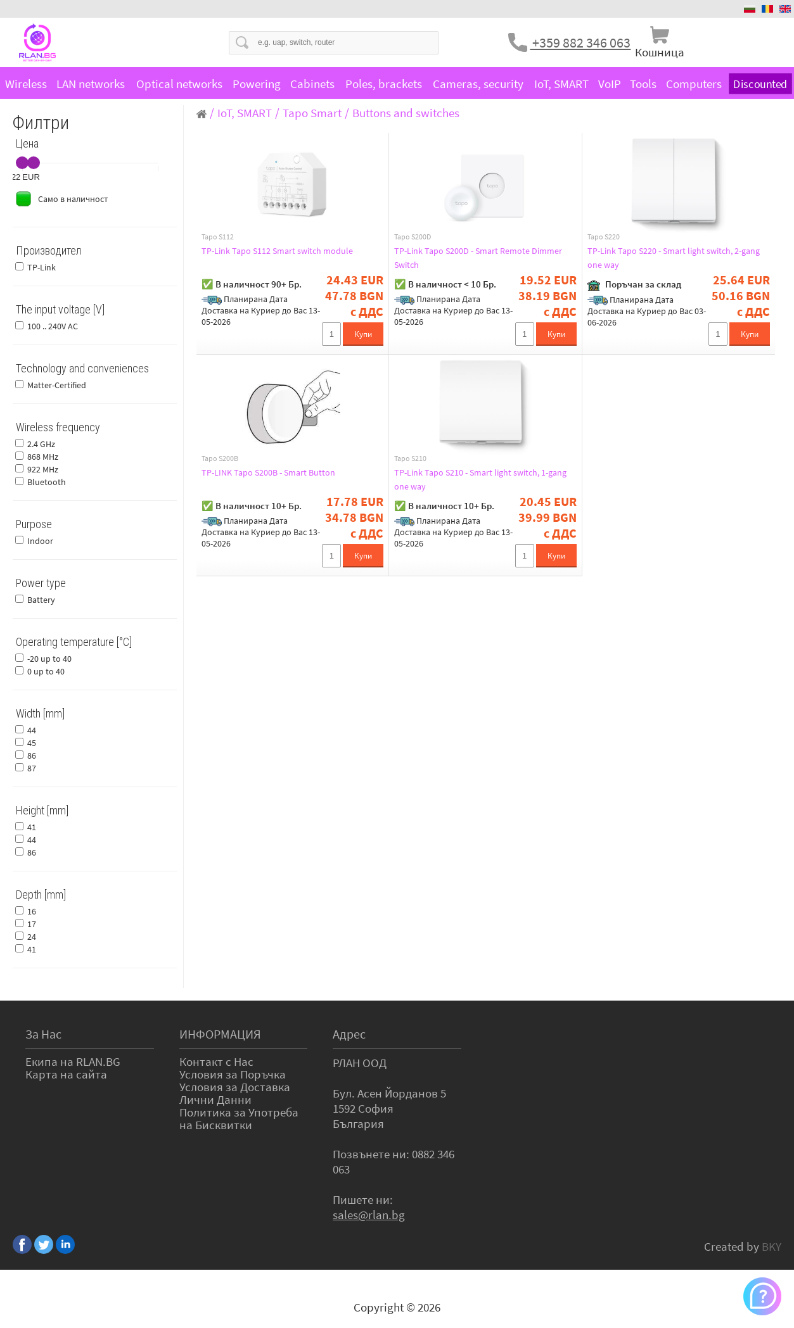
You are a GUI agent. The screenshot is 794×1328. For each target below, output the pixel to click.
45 (31, 743)
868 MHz (42, 456)
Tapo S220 (603, 237)
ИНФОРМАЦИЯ (220, 1034)
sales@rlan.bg (369, 1214)
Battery (41, 599)
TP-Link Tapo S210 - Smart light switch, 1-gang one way (484, 479)
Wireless (26, 83)
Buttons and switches (405, 112)
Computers (694, 83)
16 (31, 911)
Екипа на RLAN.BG (72, 1061)
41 (31, 827)
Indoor (40, 541)
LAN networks (90, 83)
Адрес (349, 1034)
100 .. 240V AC (52, 326)
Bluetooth (46, 482)
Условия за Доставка (234, 1086)
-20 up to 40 (49, 658)
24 (31, 936)
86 (31, 755)
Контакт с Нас (216, 1061)
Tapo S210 (410, 458)
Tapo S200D (412, 237)
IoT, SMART (561, 83)
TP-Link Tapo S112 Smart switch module (290, 251)
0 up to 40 (46, 671)
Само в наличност (73, 199)
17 (31, 924)
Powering (257, 83)
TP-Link (41, 267)
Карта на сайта (66, 1074)
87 (31, 768)
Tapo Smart (312, 112)
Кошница (659, 52)
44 (31, 730)
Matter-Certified (56, 385)
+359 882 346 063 (580, 42)
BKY (771, 1246)
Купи (363, 334)
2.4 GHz (41, 444)
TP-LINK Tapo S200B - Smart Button (280, 472)
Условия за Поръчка (232, 1074)
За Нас (43, 1034)
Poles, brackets (383, 83)
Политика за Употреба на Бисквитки (238, 1118)
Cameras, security (478, 83)
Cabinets (312, 83)
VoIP (609, 83)
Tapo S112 (218, 237)
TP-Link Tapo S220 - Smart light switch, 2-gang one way (677, 258)
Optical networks (179, 83)
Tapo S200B (220, 458)
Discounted (760, 83)
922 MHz (42, 469)
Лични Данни (215, 1099)
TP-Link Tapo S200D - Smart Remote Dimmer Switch (473, 258)
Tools (643, 83)
